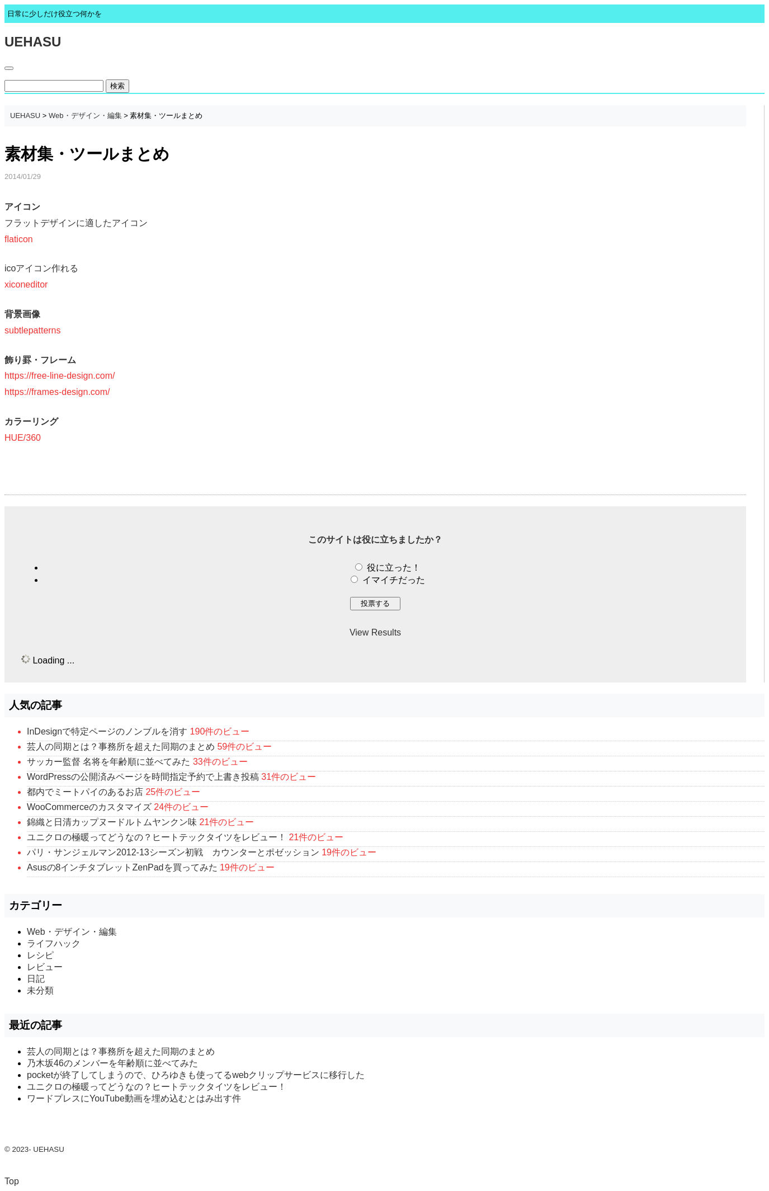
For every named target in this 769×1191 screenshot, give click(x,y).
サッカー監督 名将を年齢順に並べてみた (108, 761)
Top (11, 1181)
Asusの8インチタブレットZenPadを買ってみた (122, 867)
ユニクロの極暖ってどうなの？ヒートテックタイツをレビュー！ (156, 837)
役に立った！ (394, 567)
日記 (36, 978)
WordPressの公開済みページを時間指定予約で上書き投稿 (143, 777)
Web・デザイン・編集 (85, 115)
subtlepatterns (32, 330)
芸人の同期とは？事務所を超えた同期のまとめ (121, 746)
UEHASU (32, 41)
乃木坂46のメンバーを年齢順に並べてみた (112, 1063)
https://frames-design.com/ (57, 392)
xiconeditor (26, 284)
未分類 (40, 990)
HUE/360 (22, 437)
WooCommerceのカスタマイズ (89, 807)
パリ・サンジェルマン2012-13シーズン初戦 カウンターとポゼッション (173, 852)
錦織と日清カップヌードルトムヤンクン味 (112, 822)
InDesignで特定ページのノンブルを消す (107, 731)
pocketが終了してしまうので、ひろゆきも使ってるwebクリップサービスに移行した (196, 1075)
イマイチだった (393, 580)
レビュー (45, 967)
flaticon (18, 239)
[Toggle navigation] (8, 68)
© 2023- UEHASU (34, 1149)
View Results (375, 632)
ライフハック (54, 943)
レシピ (40, 955)
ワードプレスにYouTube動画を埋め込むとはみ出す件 (134, 1098)
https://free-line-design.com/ (59, 375)
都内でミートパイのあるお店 (85, 792)
